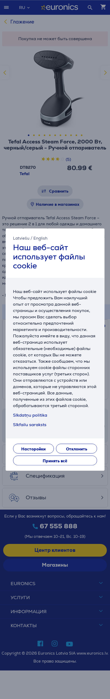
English (40, 238)
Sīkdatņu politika (30, 415)
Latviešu (21, 238)
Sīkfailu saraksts (29, 424)
